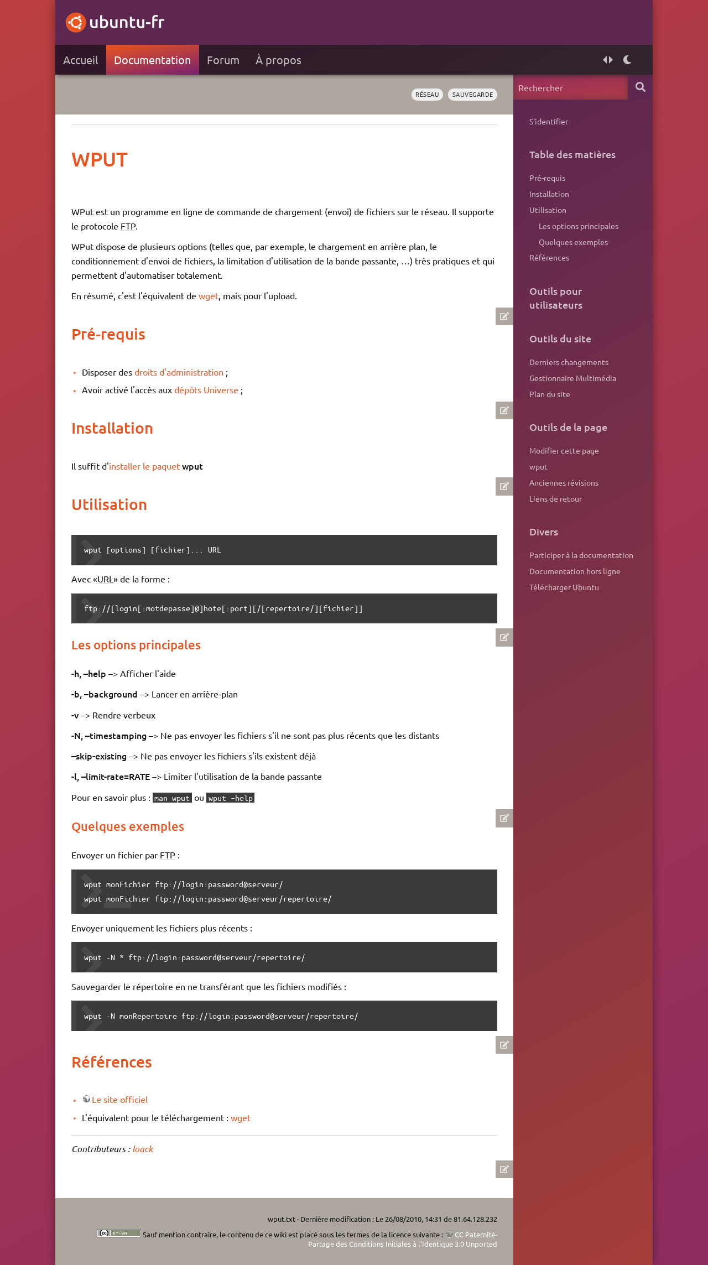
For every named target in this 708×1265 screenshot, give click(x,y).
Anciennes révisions (563, 482)
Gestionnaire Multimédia (572, 378)
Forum (223, 59)
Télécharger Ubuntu (564, 587)
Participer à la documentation (581, 555)
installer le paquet (144, 465)
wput (538, 466)
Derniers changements (568, 362)
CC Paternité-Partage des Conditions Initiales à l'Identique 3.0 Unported (402, 1239)
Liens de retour (555, 498)
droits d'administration (178, 371)
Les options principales (578, 226)
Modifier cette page (564, 450)
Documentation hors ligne (575, 571)
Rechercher (640, 87)
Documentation (152, 59)
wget (208, 295)
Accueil (80, 59)
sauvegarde (472, 94)
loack (142, 1148)
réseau (427, 94)
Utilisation (547, 210)
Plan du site (549, 394)
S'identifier (548, 121)
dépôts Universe (206, 389)
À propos (278, 59)
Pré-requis (547, 178)
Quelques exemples (573, 242)
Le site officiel (120, 1099)
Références (549, 257)
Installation (549, 194)
